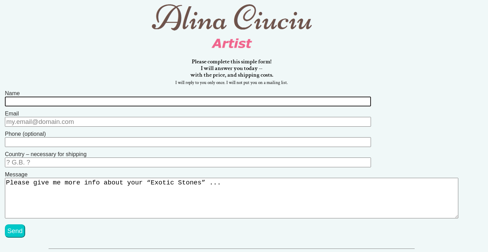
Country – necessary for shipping (46, 152)
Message (16, 171)
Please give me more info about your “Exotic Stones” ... (238, 194)
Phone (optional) (25, 133)
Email (12, 114)
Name (12, 95)
